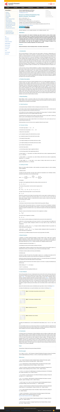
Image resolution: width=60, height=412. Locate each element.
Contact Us (34, 408)
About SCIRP (28, 408)
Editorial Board (8, 16)
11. (19, 398)
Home (8, 7)
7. (19, 382)
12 (31, 241)
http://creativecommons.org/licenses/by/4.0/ (26, 25)
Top (5, 36)
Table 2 (47, 277)
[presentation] (31, 127)
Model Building (7, 43)
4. (19, 371)
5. (19, 374)
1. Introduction (22, 51)
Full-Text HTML (48, 12)
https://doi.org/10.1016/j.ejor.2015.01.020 (25, 395)
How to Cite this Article (49, 16)
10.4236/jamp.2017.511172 (23, 12)
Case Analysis (7, 46)
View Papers (7, 13)
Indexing (7, 12)
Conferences (30, 7)
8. (19, 385)
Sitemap (31, 408)
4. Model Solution (23, 235)
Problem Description (8, 41)
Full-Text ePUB (48, 14)
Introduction (7, 39)
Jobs (53, 7)
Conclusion (7, 48)
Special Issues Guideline (9, 33)
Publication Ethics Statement (10, 25)
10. (19, 393)
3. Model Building (23, 96)
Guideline (7, 17)
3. (19, 367)
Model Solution (7, 45)
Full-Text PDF (47, 11)
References (21, 357)
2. (19, 363)
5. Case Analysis (23, 271)
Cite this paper (22, 351)
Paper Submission (8, 20)
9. (19, 389)
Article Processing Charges (10, 18)
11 (29, 241)
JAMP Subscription (8, 21)
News (38, 7)
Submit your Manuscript (47, 410)
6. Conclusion (22, 331)
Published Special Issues (9, 32)
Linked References (48, 15)
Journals (15, 7)
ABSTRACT (21, 32)
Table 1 (23, 276)
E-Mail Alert (8, 410)
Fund (20, 345)
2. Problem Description (24, 79)
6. (19, 378)
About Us (45, 7)
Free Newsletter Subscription (10, 22)
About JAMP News (8, 26)
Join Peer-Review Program (15, 410)
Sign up (39, 410)
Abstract (47, 10)
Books (23, 7)
